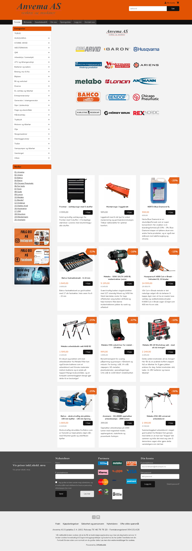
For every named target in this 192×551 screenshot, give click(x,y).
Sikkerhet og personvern (92, 524)
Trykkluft (18, 119)
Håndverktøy (19, 115)
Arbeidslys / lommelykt (24, 57)
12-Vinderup (19, 203)
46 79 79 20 (101, 530)
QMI (16, 52)
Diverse (17, 86)
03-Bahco (18, 177)
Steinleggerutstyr (21, 139)
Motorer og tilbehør (22, 124)
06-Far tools (19, 186)
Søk (173, 8)
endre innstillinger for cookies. (123, 541)
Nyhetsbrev (112, 524)
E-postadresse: (61, 472)
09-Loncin (18, 194)
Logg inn (77, 22)
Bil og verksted (20, 81)
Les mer (87, 494)
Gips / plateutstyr (21, 105)
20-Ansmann (19, 219)
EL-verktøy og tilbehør (23, 91)
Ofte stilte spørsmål (129, 524)
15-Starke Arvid (21, 205)
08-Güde (18, 191)
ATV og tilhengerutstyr (24, 62)
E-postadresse (147, 462)
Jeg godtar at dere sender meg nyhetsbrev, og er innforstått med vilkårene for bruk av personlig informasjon (74, 485)
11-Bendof (18, 200)
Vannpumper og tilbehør (24, 148)
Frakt (57, 524)
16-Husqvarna (20, 208)
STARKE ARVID (20, 43)
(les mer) (68, 488)
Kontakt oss (90, 22)
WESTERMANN (21, 47)
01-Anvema (19, 172)
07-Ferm (17, 189)
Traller (17, 143)
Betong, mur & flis (22, 71)
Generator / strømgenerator (26, 100)
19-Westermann (21, 217)
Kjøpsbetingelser (71, 524)
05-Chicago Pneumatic (23, 183)
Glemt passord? (173, 484)
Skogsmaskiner (20, 134)
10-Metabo (19, 197)
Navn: (57, 462)
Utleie (16, 158)
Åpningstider (65, 22)
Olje (16, 129)
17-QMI (17, 211)
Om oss (53, 22)
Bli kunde (28, 22)
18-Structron (19, 214)
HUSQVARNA (20, 38)
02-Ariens (18, 175)
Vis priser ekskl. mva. (21, 469)
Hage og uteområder (23, 110)
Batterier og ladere (22, 67)
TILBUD (17, 33)
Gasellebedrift (41, 22)
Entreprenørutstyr (21, 95)
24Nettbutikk (101, 545)
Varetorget (19, 153)
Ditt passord (146, 472)
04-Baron (18, 180)
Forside (17, 22)
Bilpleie (17, 76)
